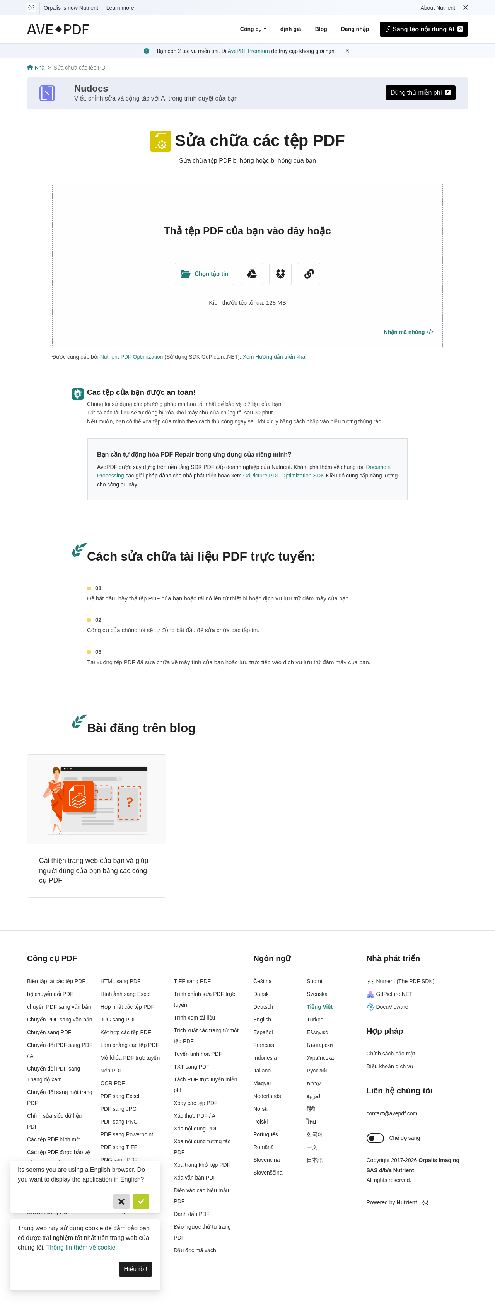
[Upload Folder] (205, 274)
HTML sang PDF (121, 981)
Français (263, 1045)
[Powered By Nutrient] (417, 1203)
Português (265, 1134)
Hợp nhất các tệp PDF (127, 1007)
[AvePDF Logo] (58, 29)
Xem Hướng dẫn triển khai (275, 357)
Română (263, 1147)
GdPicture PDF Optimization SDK (283, 475)
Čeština (262, 981)
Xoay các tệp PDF (195, 1103)
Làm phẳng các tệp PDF (130, 1045)
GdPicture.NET (390, 994)
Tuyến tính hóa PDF (198, 1054)
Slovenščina (268, 1173)
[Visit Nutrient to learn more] (31, 8)
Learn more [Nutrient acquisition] (120, 8)
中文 (312, 1147)
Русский (317, 1070)
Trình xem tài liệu (194, 1017)
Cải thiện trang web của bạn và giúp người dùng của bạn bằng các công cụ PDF (93, 870)
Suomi (314, 981)
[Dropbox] (280, 274)
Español (263, 1032)
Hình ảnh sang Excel (125, 994)
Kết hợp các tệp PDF (126, 1032)
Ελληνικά (317, 1032)
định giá (290, 29)
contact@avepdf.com (392, 1113)
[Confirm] (141, 1201)
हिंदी (311, 1109)
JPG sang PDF (119, 1019)
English (262, 1019)
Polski (260, 1121)
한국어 (315, 1134)
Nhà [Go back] (35, 68)
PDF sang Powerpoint (127, 1134)
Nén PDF (112, 1070)
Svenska (317, 994)
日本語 (315, 1160)
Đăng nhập (355, 29)
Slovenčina (266, 1160)
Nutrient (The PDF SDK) (401, 981)
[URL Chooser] (309, 274)
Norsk (260, 1109)
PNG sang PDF (119, 1160)
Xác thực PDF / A (194, 1116)
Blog (321, 29)
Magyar (262, 1083)
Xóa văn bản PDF (195, 1178)
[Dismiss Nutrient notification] (465, 8)
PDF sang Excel (120, 1096)
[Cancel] (121, 1201)
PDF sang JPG (119, 1109)
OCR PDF (113, 1083)
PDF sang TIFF (119, 1147)
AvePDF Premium (249, 51)
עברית (314, 1083)
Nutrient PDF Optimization (131, 357)
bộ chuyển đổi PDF (50, 994)
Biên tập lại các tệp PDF (56, 981)
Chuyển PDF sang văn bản (59, 1019)
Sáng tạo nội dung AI (424, 29)
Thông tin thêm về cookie (81, 1247)
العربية (314, 1096)
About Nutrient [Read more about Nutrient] (438, 8)
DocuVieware (387, 1007)
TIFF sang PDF (192, 981)
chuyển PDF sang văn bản (59, 1007)
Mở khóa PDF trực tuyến (130, 1058)
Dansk (261, 994)
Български (320, 1045)
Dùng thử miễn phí (421, 92)
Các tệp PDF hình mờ (53, 1139)
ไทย (311, 1121)
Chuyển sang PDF (49, 1032)
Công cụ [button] (251, 29)
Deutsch (263, 1007)
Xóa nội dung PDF (196, 1128)
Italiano (262, 1070)
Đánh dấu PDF (192, 1214)
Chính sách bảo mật (391, 1053)
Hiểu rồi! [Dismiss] (135, 1269)
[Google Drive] (252, 274)
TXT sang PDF (191, 1067)
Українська (320, 1058)
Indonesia (265, 1058)
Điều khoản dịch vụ (390, 1066)
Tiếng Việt (320, 1007)
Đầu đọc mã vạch (195, 1250)
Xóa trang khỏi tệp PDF (202, 1165)
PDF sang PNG (119, 1121)
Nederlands (267, 1096)
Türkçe (315, 1019)
